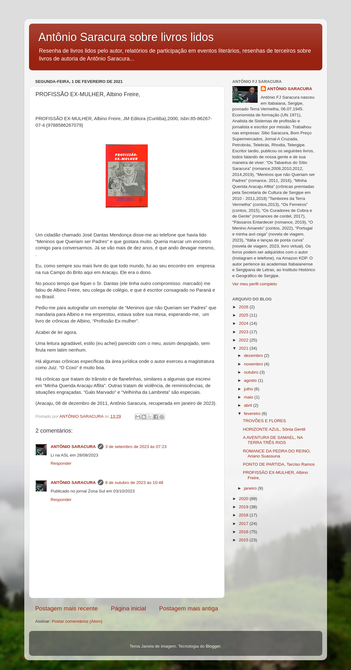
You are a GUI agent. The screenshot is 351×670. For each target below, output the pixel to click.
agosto (251, 380)
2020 (244, 498)
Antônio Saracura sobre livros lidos (126, 37)
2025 (244, 315)
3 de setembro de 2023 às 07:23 (136, 446)
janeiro (251, 488)
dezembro (254, 355)
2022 (244, 340)
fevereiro (253, 413)
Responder (61, 463)
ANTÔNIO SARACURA (73, 446)
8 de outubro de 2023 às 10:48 (134, 482)
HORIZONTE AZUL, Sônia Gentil (274, 429)
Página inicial (128, 608)
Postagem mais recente (66, 608)
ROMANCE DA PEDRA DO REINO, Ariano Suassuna (277, 453)
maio (249, 397)
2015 (244, 540)
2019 (244, 506)
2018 (244, 515)
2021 (244, 348)
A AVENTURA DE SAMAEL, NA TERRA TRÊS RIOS (273, 440)
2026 (244, 307)
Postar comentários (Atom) (77, 621)
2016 (244, 531)
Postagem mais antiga (188, 608)
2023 (244, 331)
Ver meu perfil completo (254, 284)
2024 (244, 323)
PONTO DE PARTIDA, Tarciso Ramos (279, 464)
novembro (254, 364)
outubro (252, 372)
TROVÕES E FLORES (264, 420)
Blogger (213, 646)
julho (249, 389)
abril (248, 405)
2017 (244, 523)
